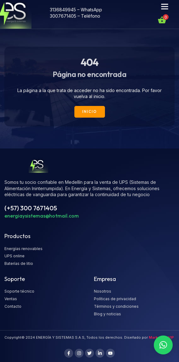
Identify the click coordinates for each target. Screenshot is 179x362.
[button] (164, 7)
